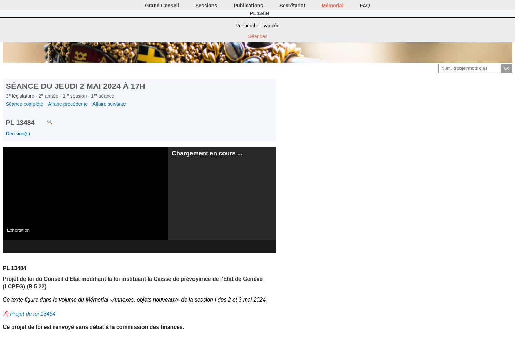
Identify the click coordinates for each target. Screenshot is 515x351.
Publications (248, 5)
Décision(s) (18, 133)
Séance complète (24, 104)
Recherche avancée (258, 25)
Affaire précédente (68, 104)
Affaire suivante (109, 104)
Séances (257, 36)
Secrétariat (292, 5)
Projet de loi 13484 (33, 314)
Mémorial (332, 5)
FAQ (365, 5)
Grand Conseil (162, 5)
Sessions (206, 5)
